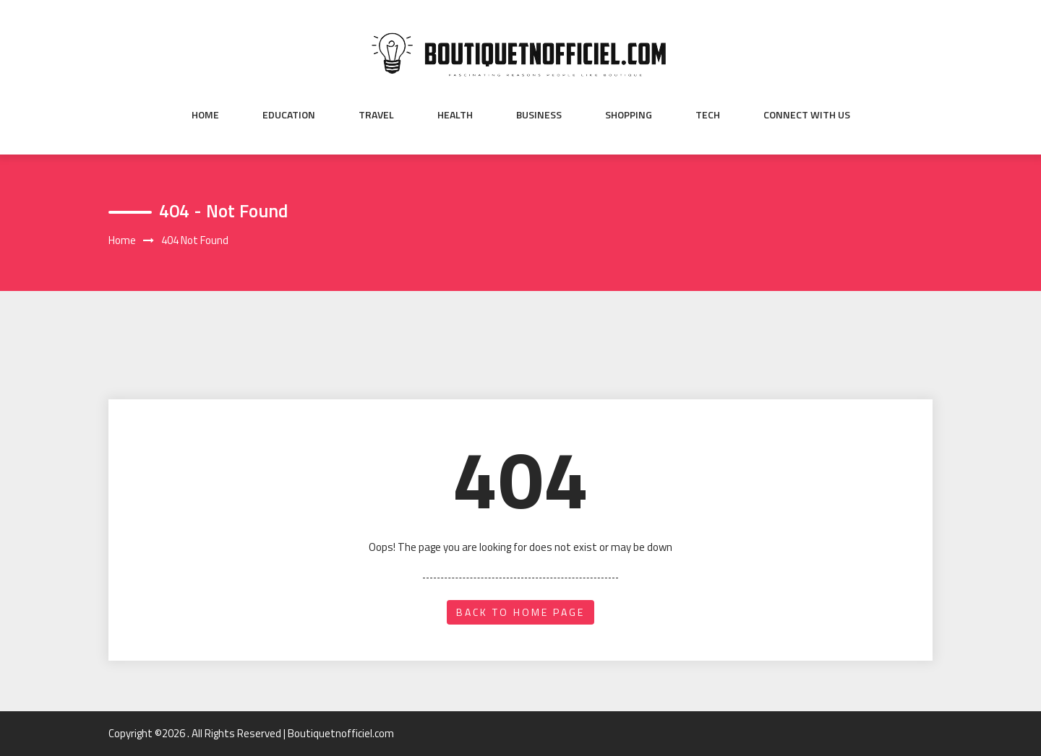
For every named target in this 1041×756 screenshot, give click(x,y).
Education (288, 115)
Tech (707, 115)
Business (539, 115)
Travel (376, 115)
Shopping (628, 115)
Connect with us (806, 115)
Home (205, 115)
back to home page (520, 612)
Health (455, 115)
